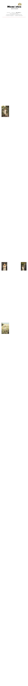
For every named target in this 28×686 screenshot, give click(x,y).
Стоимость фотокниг (19, 15)
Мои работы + (18, 12)
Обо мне (13, 12)
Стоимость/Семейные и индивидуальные (14, 14)
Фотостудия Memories (14, 13)
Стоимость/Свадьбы (10, 15)
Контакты (8, 12)
